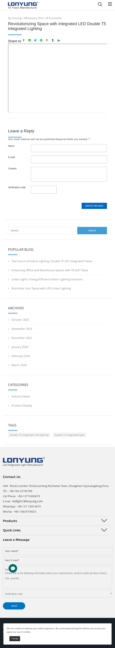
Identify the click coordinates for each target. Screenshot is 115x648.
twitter (35, 40)
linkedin (58, 40)
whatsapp (41, 40)
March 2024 (19, 365)
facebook (23, 40)
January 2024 (19, 347)
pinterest (47, 40)
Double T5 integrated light (69, 435)
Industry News (20, 396)
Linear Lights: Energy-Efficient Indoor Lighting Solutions (47, 279)
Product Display (21, 405)
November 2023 (21, 329)
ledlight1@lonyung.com (27, 501)
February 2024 (20, 356)
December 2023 (21, 338)
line (29, 40)
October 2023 (20, 320)
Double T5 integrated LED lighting (29, 435)
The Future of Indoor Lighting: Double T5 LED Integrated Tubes (51, 261)
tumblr (53, 40)
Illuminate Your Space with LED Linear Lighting (41, 288)
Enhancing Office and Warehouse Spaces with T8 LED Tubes (49, 270)
